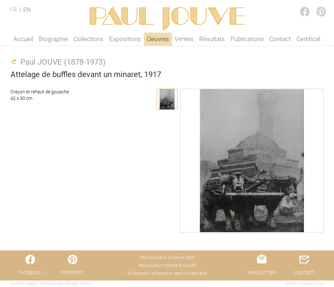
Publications (247, 39)
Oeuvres (158, 39)
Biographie (53, 39)
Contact (280, 39)
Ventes (184, 39)
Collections (88, 39)
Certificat (308, 39)
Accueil (23, 39)
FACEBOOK (299, 5)
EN (27, 10)
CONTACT (304, 272)
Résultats (212, 39)
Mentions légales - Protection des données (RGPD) (51, 283)
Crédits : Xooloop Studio (305, 283)
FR (13, 10)
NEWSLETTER (262, 272)
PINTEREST (315, 5)
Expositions (125, 39)
